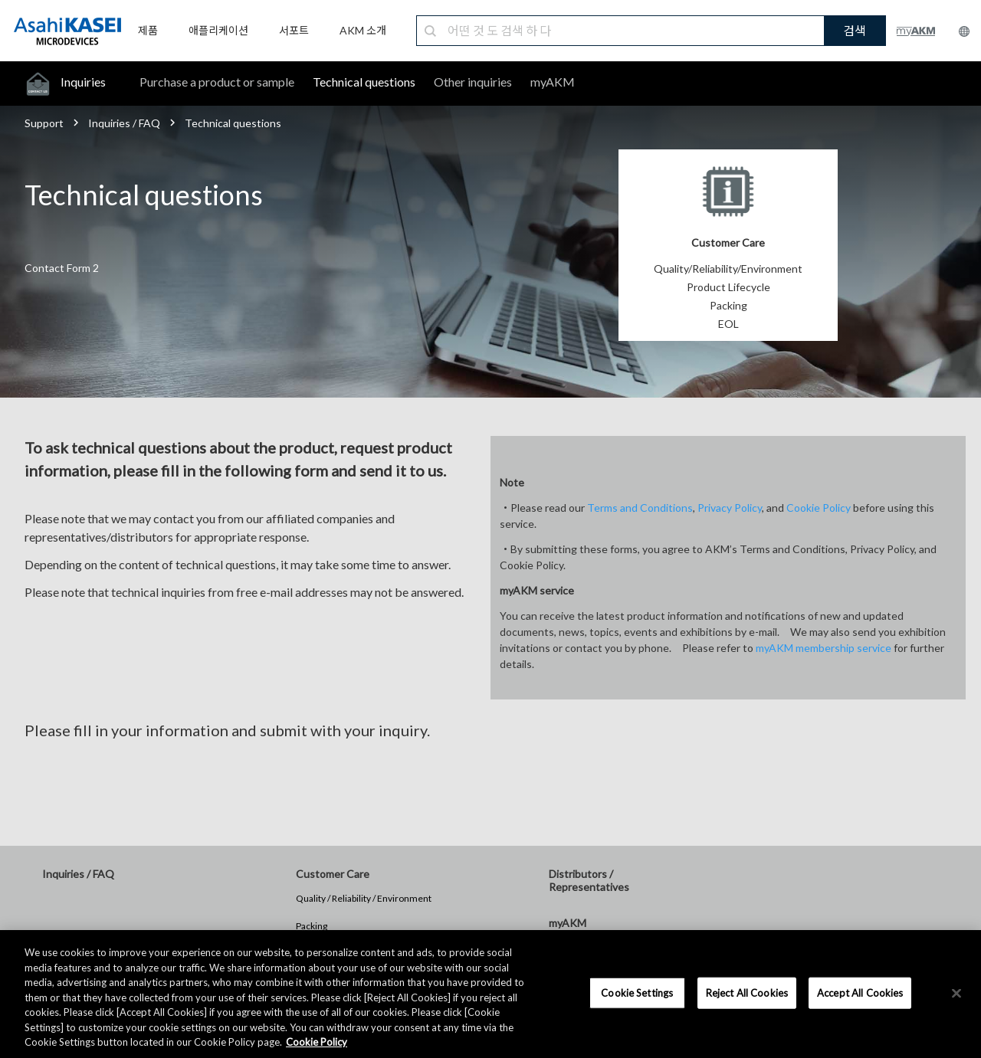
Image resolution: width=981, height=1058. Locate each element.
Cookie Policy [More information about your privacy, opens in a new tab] (316, 1042)
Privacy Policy (729, 507)
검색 (854, 30)
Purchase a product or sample (216, 81)
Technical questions (364, 81)
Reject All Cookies (747, 992)
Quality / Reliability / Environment (363, 898)
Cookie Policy (818, 507)
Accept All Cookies (860, 992)
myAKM (552, 81)
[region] (490, 994)
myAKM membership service (823, 647)
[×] (956, 993)
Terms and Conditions (640, 507)
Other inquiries (473, 81)
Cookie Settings (637, 992)
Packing (311, 926)
